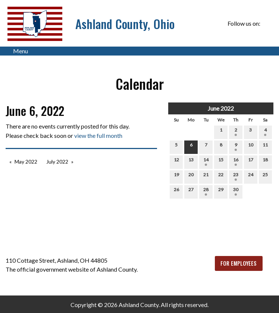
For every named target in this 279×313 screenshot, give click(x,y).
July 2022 (57, 161)
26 (176, 191)
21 (206, 176)
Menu (17, 51)
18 (265, 161)
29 (220, 191)
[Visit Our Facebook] (267, 23)
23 (235, 176)
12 (176, 161)
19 (176, 176)
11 (265, 146)
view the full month (98, 135)
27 (191, 191)
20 (191, 176)
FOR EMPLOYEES (238, 263)
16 (235, 161)
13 (191, 161)
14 (206, 161)
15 (220, 161)
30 (235, 191)
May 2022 (26, 161)
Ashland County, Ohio (125, 23)
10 (250, 146)
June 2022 (221, 108)
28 (206, 191)
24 (250, 176)
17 (250, 161)
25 (265, 176)
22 (220, 176)
